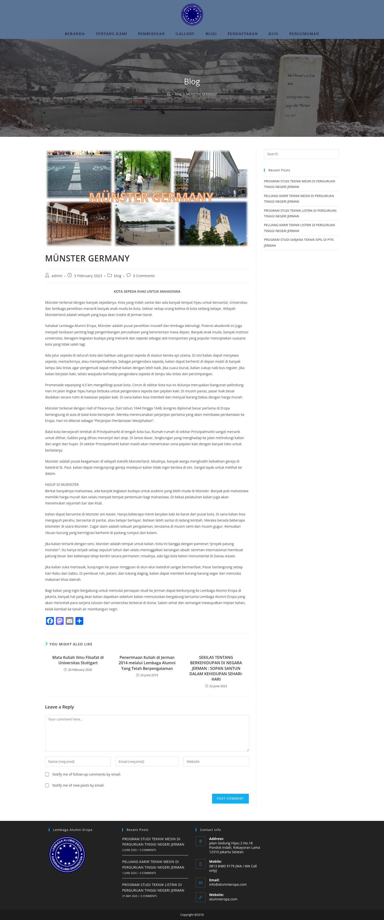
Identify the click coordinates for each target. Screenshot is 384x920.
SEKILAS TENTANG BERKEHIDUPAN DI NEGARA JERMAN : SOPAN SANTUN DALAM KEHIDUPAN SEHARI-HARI (216, 668)
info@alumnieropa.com (228, 884)
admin (57, 275)
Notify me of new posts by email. (78, 785)
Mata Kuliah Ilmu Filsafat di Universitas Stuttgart (78, 660)
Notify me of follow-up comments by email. (86, 774)
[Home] (168, 94)
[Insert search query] (301, 154)
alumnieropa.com (223, 899)
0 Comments (144, 275)
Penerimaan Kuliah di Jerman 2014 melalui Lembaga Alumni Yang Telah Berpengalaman (147, 663)
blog (117, 275)
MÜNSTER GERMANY (201, 94)
